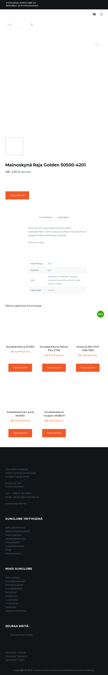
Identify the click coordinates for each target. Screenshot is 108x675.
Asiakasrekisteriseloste (17, 531)
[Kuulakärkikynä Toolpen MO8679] (54, 392)
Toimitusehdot (13, 535)
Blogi (8, 549)
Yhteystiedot (12, 542)
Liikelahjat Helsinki (15, 652)
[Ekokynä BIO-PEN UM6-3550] (88, 326)
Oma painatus (13, 553)
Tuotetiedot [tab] (46, 217)
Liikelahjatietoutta (15, 538)
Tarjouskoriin (17, 195)
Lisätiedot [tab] (63, 217)
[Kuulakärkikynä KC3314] (20, 326)
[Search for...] (17, 25)
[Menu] (101, 14)
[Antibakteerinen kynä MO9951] (20, 392)
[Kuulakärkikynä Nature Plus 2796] (54, 326)
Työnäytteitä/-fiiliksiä (21, 635)
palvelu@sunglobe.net (26, 497)
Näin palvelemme (15, 527)
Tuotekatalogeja (14, 546)
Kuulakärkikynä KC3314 (20, 346)
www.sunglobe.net (16, 503)
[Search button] (32, 25)
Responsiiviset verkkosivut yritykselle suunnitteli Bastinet (64, 670)
